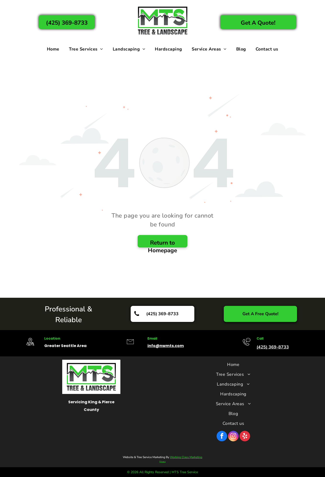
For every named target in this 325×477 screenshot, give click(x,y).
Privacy (162, 461)
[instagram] (233, 437)
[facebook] (222, 437)
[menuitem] (53, 49)
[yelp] (245, 437)
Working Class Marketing (186, 457)
